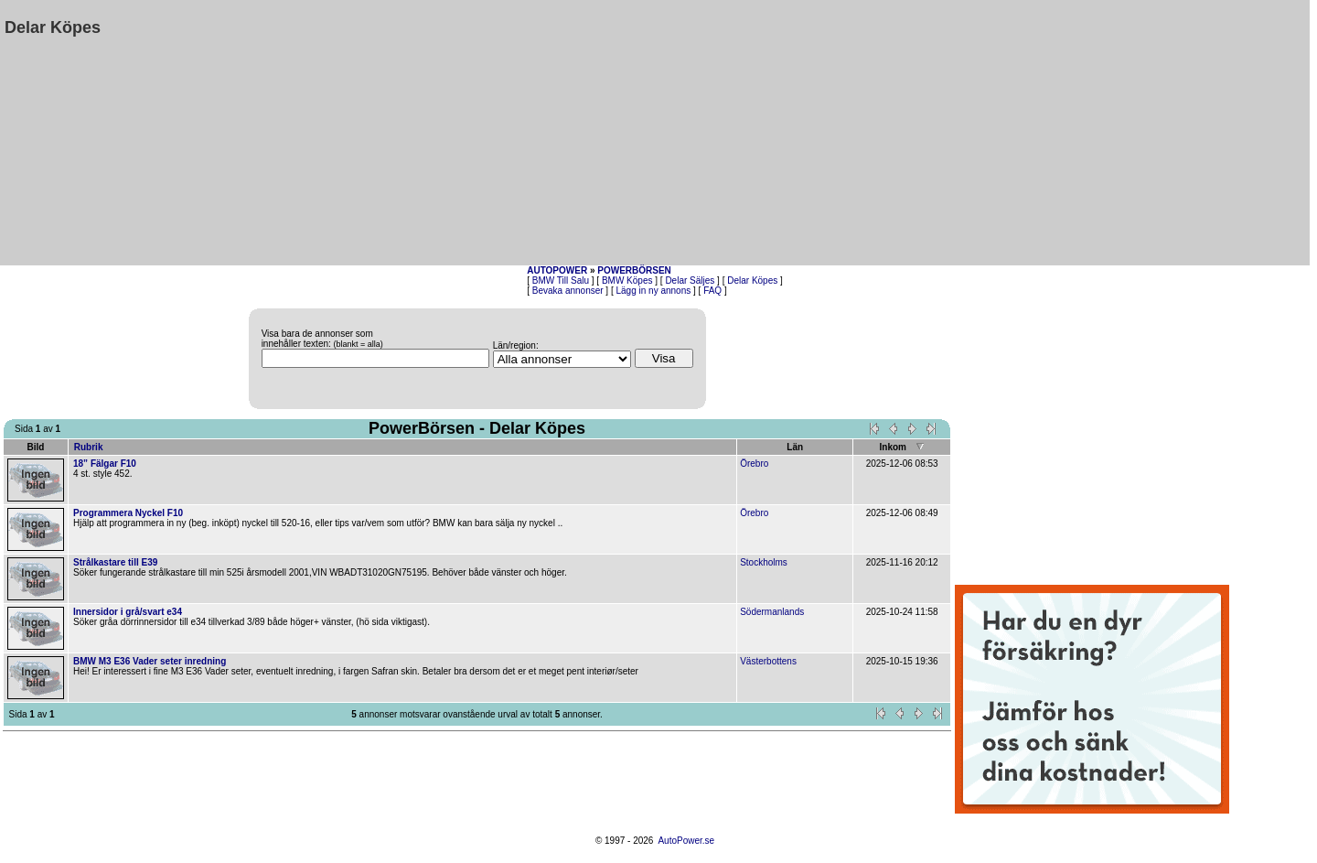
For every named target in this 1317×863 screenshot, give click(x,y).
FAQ (712, 291)
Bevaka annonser (568, 291)
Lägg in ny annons (653, 291)
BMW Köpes (627, 280)
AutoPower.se (686, 841)
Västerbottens (768, 661)
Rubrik (88, 447)
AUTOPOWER (557, 270)
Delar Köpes (752, 280)
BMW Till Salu (560, 280)
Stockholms (763, 562)
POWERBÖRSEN (634, 270)
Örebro (754, 463)
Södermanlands (772, 612)
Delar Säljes (689, 280)
